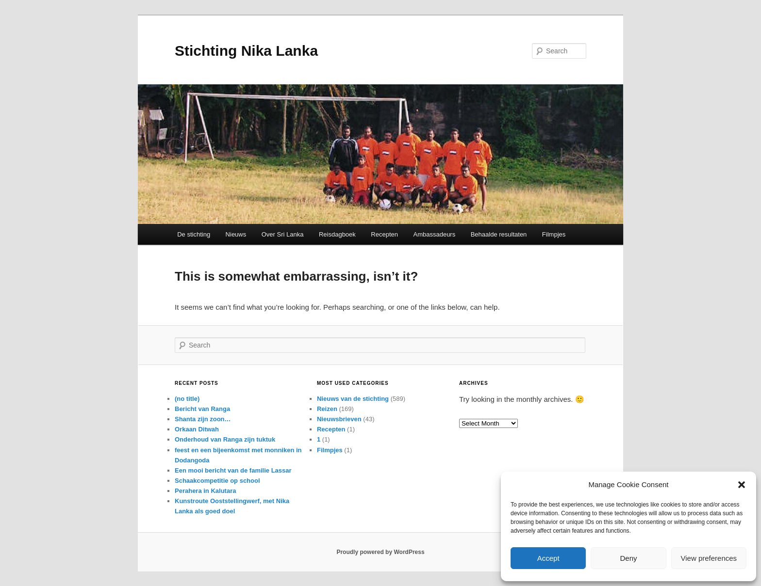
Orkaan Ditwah (197, 429)
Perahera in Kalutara (205, 490)
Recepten (384, 234)
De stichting (193, 234)
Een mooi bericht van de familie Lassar (233, 470)
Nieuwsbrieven (339, 419)
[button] (741, 485)
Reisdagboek (337, 234)
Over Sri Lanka (283, 234)
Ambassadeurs (434, 234)
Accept (548, 558)
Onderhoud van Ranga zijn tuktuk (225, 439)
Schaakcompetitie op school (217, 480)
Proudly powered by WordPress (380, 552)
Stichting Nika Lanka (246, 51)
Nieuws (236, 234)
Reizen (327, 408)
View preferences (709, 558)
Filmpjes (553, 234)
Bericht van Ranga (202, 408)
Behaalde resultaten (499, 234)
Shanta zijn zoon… (203, 419)
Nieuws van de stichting (353, 398)
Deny (628, 558)
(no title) (187, 398)
